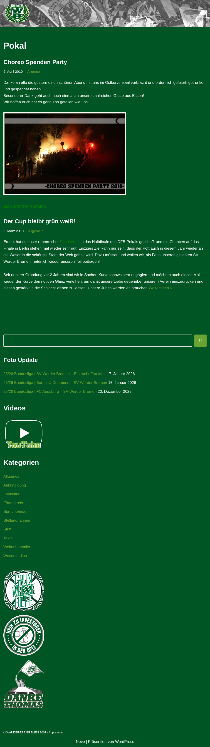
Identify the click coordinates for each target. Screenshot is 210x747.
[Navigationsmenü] (201, 13)
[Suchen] (200, 341)
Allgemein (34, 71)
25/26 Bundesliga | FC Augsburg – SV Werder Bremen (49, 391)
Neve (80, 742)
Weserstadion (15, 556)
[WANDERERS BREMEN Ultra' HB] (17, 13)
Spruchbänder (15, 511)
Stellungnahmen (17, 520)
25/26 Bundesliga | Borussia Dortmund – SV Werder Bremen (55, 383)
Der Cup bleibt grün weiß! (39, 221)
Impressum (56, 732)
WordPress (124, 742)
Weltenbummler (16, 547)
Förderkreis (13, 503)
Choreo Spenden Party (35, 62)
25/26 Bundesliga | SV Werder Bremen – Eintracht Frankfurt (54, 374)
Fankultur (11, 494)
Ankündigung (14, 485)
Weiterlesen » (160, 288)
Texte (8, 538)
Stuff (7, 529)
